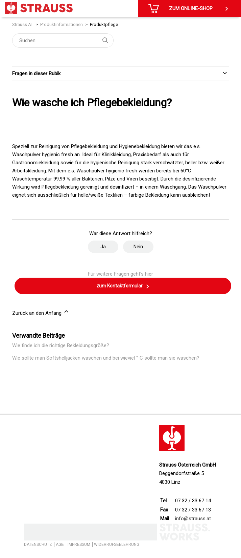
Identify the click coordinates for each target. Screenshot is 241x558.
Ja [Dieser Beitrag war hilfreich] (103, 246)
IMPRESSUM (79, 544)
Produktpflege (104, 24)
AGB (60, 544)
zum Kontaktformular (123, 286)
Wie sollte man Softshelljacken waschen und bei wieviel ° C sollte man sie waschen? (105, 358)
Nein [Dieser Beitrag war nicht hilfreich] (138, 246)
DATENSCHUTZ (38, 544)
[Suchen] (63, 40)
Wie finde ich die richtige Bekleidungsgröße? (60, 345)
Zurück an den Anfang (41, 312)
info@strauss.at (193, 518)
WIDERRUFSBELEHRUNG (116, 544)
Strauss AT (22, 24)
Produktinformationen (61, 24)
